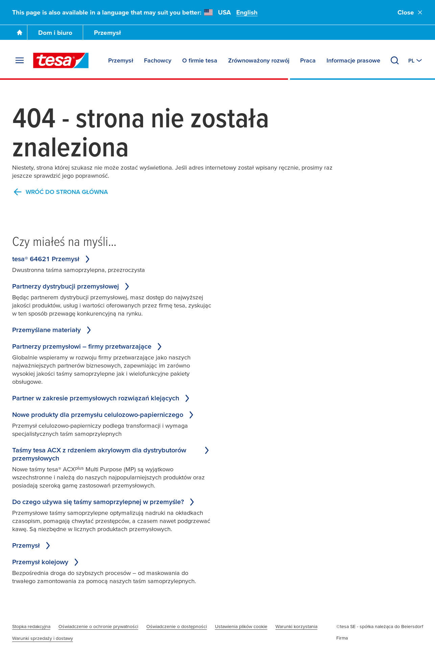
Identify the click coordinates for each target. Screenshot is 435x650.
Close (410, 12)
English (247, 12)
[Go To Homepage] (19, 32)
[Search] (394, 60)
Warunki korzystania (296, 626)
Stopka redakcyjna (31, 626)
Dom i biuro (55, 32)
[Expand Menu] (19, 60)
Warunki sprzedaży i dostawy (42, 638)
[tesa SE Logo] (60, 60)
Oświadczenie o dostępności (176, 626)
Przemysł (107, 32)
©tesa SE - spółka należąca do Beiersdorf (379, 626)
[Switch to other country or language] (415, 60)
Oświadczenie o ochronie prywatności (98, 626)
